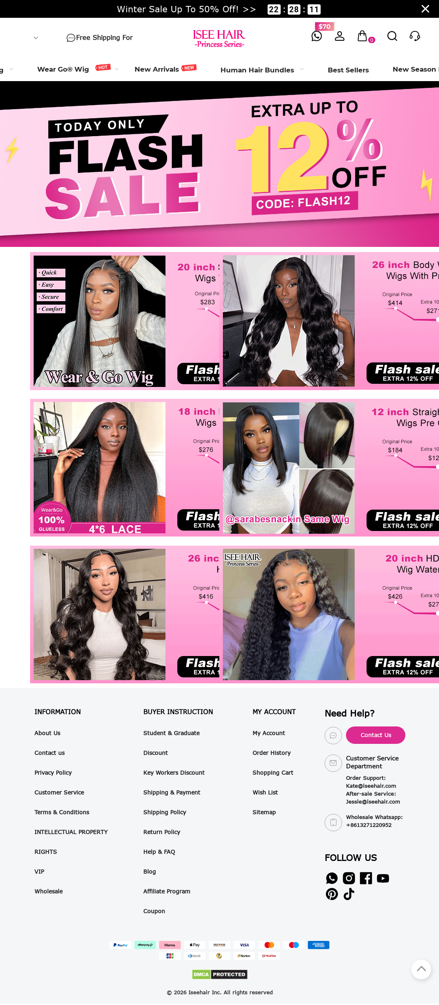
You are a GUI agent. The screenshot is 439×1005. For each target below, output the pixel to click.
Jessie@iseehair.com (373, 801)
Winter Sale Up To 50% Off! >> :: (219, 9)
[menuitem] (74, 69)
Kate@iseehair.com (371, 786)
